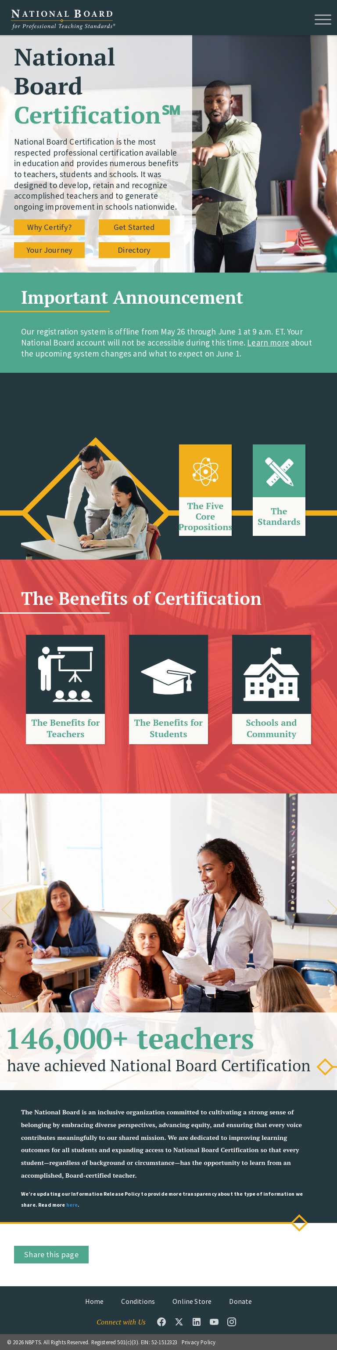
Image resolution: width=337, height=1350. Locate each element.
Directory (134, 250)
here (72, 1204)
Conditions (138, 1301)
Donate (240, 1301)
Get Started (134, 227)
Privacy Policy (198, 1342)
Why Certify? (49, 227)
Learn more (268, 342)
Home (94, 1301)
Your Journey (49, 250)
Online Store (192, 1301)
